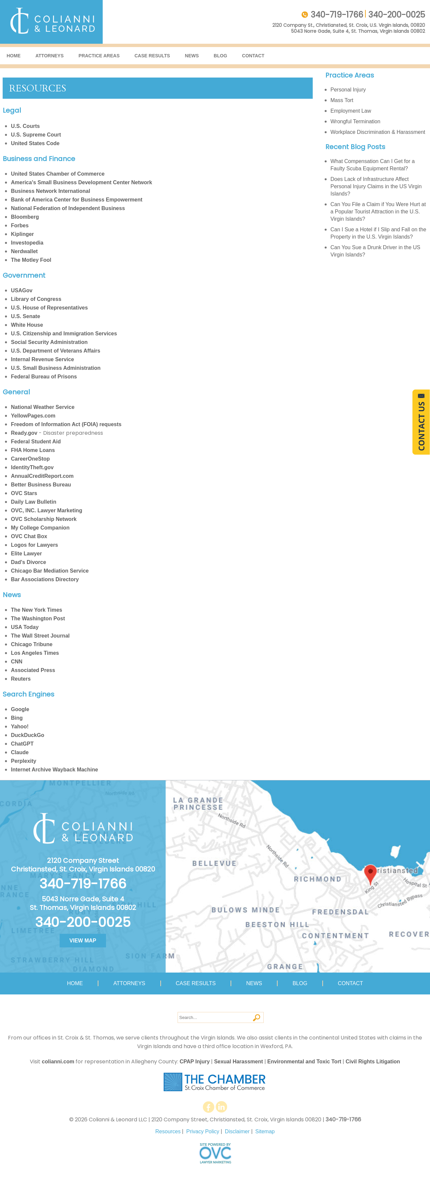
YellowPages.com (33, 416)
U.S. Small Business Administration (56, 368)
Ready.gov (24, 433)
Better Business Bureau (41, 484)
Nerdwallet (24, 251)
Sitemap (265, 1131)
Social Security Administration (49, 342)
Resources (168, 1131)
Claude (19, 752)
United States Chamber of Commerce (58, 174)
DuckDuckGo (27, 735)
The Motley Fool (31, 260)
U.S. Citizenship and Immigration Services (64, 333)
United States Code (35, 143)
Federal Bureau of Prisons (44, 376)
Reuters (21, 679)
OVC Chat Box (29, 536)
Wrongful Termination (356, 121)
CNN (17, 661)
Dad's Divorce (28, 562)
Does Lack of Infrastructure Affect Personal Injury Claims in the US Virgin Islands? (376, 186)
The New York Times (36, 610)
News (192, 55)
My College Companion (40, 528)
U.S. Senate (25, 316)
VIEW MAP (83, 940)
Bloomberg (25, 217)
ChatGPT (22, 744)
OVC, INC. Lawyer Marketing (46, 510)
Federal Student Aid (36, 441)
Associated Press (33, 670)
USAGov (21, 290)
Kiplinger (22, 234)
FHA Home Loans (33, 450)
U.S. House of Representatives (49, 307)
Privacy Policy (202, 1131)
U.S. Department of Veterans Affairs (55, 351)
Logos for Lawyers (34, 545)
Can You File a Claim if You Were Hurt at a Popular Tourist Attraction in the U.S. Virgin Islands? (378, 211)
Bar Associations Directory (45, 579)
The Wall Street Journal (40, 636)
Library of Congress (36, 299)
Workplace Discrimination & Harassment (378, 132)
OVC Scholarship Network (44, 519)
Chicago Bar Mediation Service (50, 571)
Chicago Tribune (31, 644)
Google (20, 709)
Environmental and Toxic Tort (304, 1061)
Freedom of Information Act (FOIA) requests (66, 424)
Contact (253, 55)
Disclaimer (237, 1131)
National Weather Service (43, 407)
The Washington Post (38, 618)
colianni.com (58, 1061)
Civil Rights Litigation (373, 1061)
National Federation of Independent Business (68, 208)
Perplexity (23, 761)
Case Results (152, 55)
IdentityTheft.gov (32, 467)
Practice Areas (99, 55)
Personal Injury (348, 89)
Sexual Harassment (238, 1061)
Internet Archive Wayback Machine (54, 769)
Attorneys (49, 55)
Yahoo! (19, 726)
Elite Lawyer (26, 553)
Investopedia (27, 243)
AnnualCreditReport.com (42, 476)
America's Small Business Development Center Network (81, 182)
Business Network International (50, 191)
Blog (220, 55)
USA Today (25, 627)
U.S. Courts (25, 126)
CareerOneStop (30, 459)
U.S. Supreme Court (36, 135)
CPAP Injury (195, 1061)
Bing (17, 718)
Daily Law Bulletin (33, 502)
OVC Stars (24, 493)
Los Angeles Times (35, 653)
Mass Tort (342, 100)
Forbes (19, 225)
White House (27, 325)
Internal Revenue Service (42, 359)
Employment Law (351, 111)
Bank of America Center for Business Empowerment (76, 199)
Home (14, 55)
